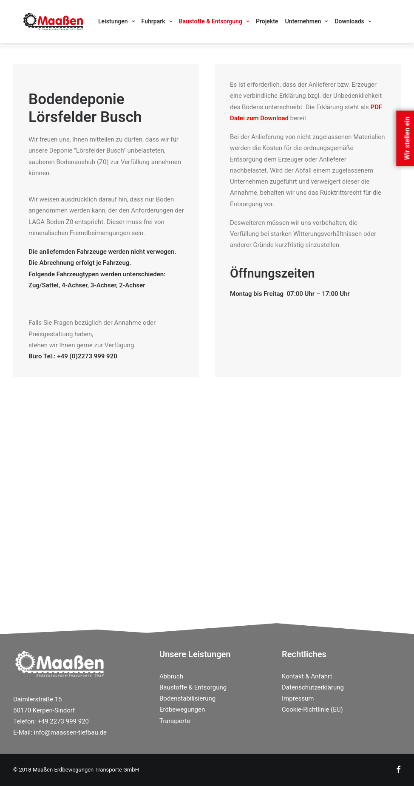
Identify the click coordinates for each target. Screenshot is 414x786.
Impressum (298, 698)
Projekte (246, 24)
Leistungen (96, 24)
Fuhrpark (136, 24)
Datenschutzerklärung (313, 687)
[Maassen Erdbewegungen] (43, 24)
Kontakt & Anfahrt (307, 676)
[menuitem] (96, 24)
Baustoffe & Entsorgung (194, 24)
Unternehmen (285, 24)
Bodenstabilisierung (187, 698)
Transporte (174, 721)
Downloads (332, 24)
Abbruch (171, 676)
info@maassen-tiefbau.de (70, 732)
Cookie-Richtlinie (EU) (312, 709)
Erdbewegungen (182, 709)
